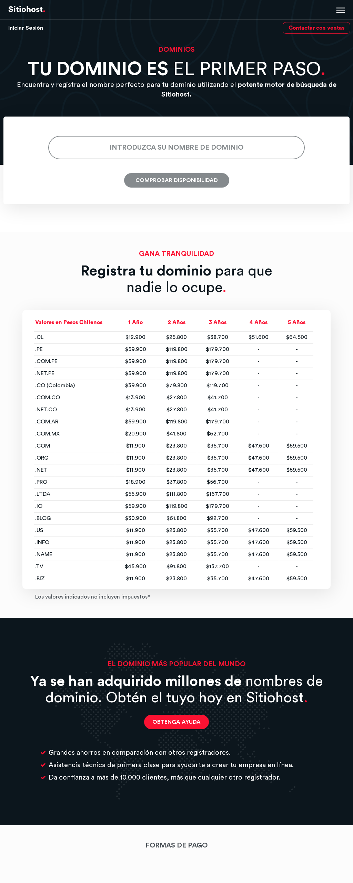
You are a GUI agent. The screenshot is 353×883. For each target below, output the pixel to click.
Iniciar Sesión (25, 28)
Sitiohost (27, 10)
